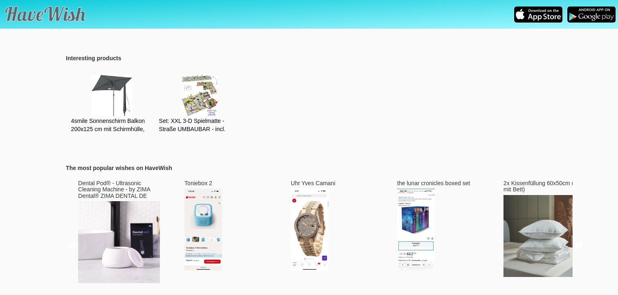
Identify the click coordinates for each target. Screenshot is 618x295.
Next (579, 246)
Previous (72, 246)
